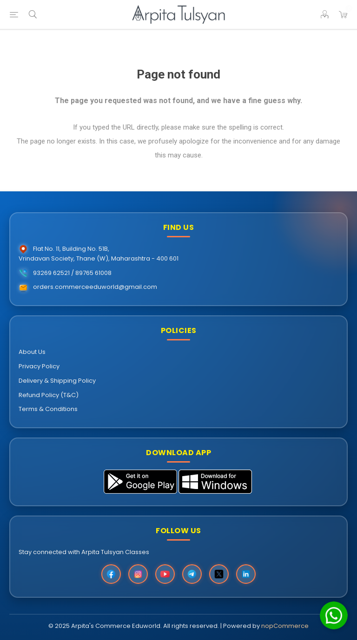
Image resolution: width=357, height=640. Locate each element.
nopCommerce (285, 625)
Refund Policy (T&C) (49, 395)
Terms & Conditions (48, 409)
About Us (32, 351)
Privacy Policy (39, 366)
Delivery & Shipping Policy (57, 380)
